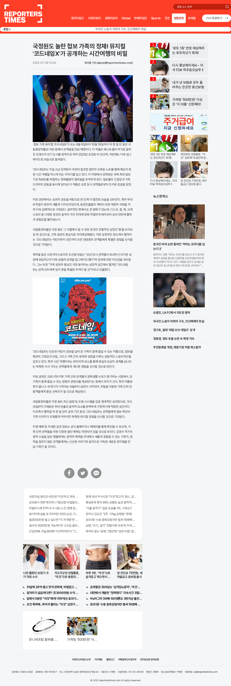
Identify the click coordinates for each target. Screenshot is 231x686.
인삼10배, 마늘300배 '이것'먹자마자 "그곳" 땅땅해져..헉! (54, 531)
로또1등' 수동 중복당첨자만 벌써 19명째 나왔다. (111, 520)
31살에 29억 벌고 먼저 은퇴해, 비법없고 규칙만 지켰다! (53, 587)
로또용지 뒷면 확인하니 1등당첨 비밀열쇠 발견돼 (54, 502)
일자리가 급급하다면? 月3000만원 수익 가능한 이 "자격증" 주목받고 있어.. (53, 593)
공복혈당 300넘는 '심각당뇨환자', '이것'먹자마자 (116, 587)
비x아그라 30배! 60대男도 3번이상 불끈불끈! (116, 598)
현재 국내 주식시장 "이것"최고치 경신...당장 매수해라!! (111, 497)
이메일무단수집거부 (127, 659)
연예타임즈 (140, 18)
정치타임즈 (77, 18)
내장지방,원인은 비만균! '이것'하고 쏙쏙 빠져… (54, 497)
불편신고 (110, 659)
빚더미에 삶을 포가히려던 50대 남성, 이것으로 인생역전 (54, 514)
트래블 (192, 18)
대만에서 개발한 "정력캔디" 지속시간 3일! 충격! (116, 593)
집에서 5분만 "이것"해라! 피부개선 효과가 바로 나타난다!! (53, 598)
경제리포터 (111, 18)
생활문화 (179, 18)
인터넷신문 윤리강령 (149, 659)
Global (125, 18)
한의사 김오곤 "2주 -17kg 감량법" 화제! (109, 514)
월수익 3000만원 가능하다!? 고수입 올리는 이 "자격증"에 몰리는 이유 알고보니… (54, 525)
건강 (167, 18)
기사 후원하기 (214, 18)
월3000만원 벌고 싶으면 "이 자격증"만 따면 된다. (54, 520)
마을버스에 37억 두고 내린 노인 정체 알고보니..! (54, 508)
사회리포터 (94, 18)
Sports (156, 18)
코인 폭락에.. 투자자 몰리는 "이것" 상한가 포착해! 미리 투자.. (53, 604)
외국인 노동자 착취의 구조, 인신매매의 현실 (120, 29)
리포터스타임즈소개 (81, 659)
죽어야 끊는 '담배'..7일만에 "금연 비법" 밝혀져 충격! (111, 531)
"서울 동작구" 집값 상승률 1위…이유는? (109, 508)
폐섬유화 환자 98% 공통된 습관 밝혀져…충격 (111, 502)
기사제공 (98, 659)
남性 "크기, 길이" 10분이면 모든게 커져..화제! (111, 525)
